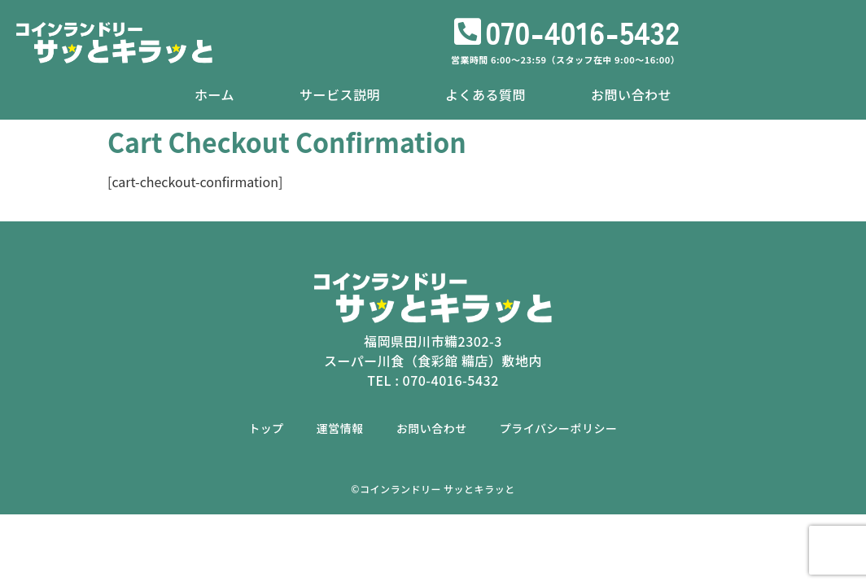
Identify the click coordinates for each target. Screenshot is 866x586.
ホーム (214, 94)
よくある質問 (485, 94)
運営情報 (340, 428)
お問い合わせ (631, 94)
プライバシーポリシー (559, 428)
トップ (266, 428)
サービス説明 (340, 94)
